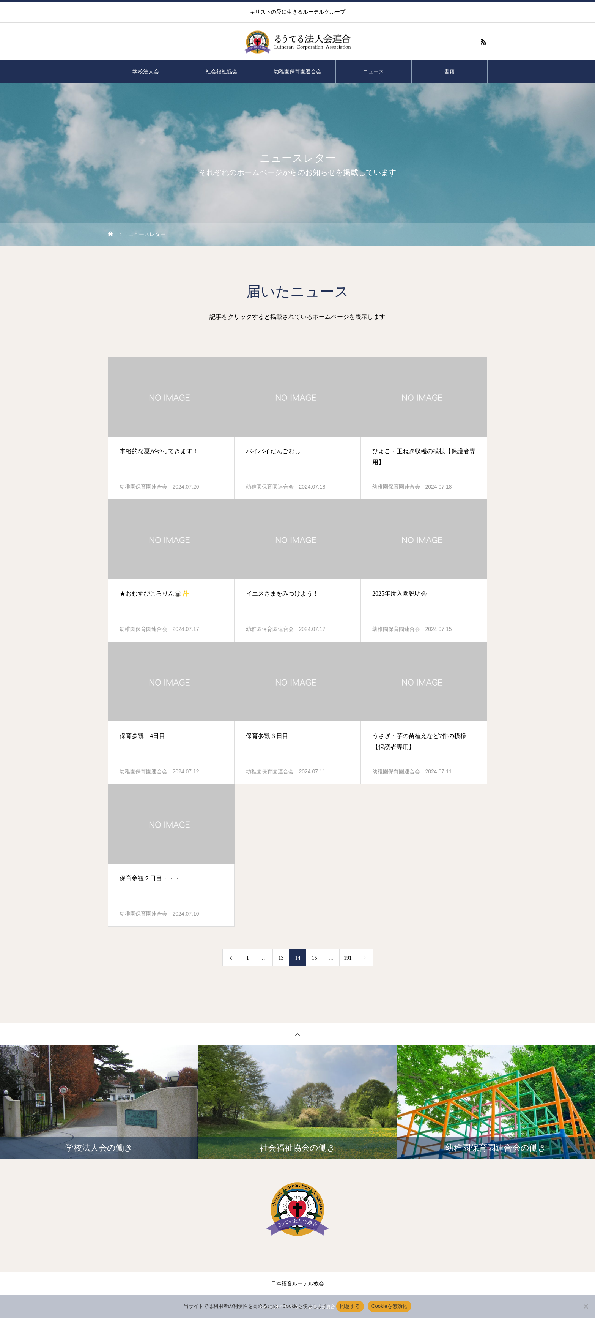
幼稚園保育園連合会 (297, 71)
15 (314, 958)
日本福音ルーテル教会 (297, 1283)
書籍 (449, 71)
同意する (350, 1306)
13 (281, 958)
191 (348, 958)
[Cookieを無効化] (585, 1306)
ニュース (373, 71)
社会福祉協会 (222, 71)
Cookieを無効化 (389, 1306)
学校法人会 (145, 71)
